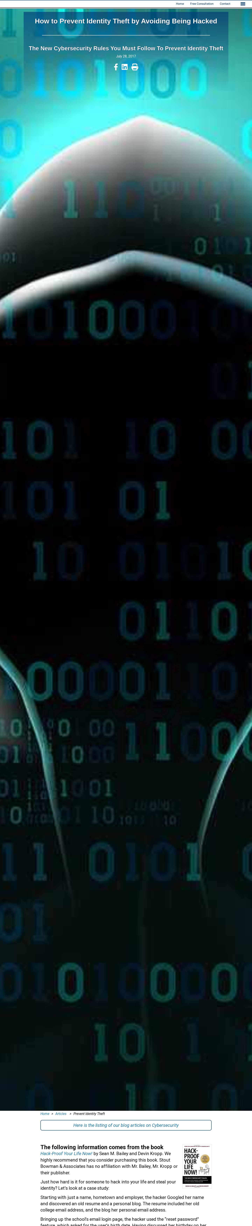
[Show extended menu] (243, 4)
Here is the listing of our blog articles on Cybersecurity (125, 1125)
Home (180, 3)
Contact (225, 3)
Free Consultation (202, 3)
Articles (61, 1114)
